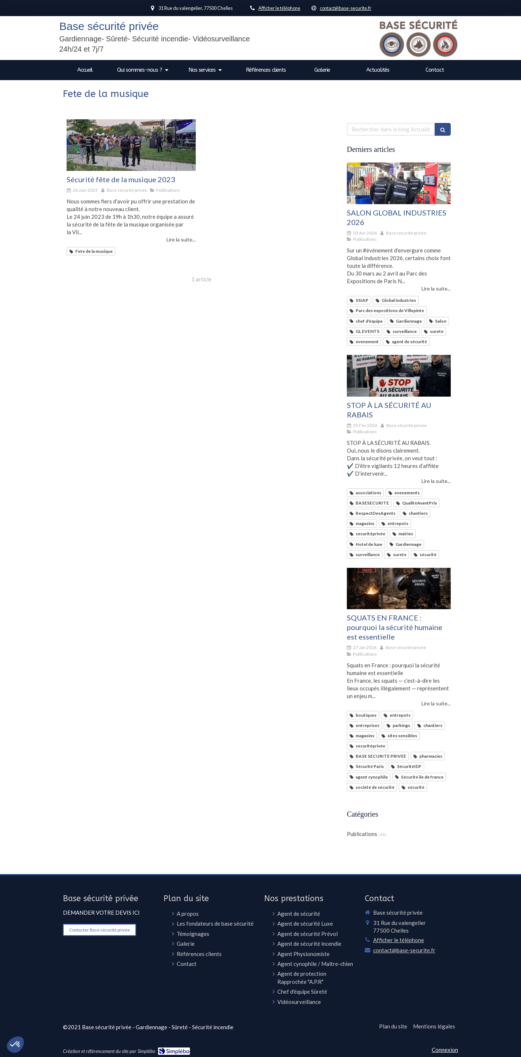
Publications (362, 834)
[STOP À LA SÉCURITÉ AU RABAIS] (399, 376)
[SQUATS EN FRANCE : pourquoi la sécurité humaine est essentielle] (399, 589)
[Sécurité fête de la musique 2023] (131, 145)
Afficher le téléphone (279, 8)
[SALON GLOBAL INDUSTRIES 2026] (399, 183)
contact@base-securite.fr (404, 950)
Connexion (445, 1049)
